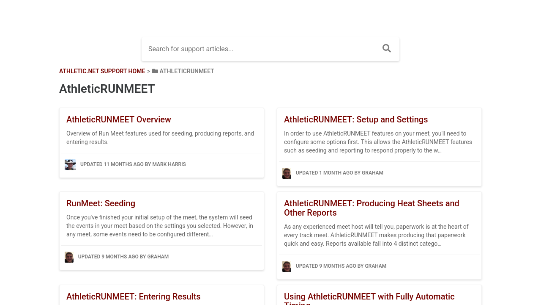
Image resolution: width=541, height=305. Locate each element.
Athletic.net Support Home (102, 71)
